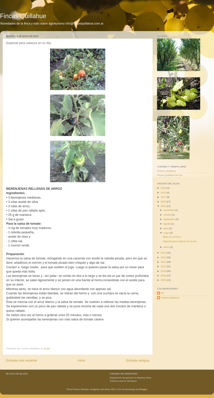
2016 (164, 201)
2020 (164, 188)
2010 (164, 271)
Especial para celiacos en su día (179, 241)
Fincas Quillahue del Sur (169, 175)
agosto (167, 223)
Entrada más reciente (21, 360)
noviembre (169, 210)
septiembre (169, 219)
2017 (164, 197)
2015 (164, 206)
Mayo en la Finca (172, 237)
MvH (113, 389)
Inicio (81, 360)
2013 (164, 257)
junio (166, 228)
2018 (164, 192)
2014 (164, 252)
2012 (164, 262)
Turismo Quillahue (166, 171)
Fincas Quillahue (23, 16)
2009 (164, 275)
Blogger (143, 389)
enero (166, 247)
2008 (164, 280)
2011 (164, 266)
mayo (166, 233)
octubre (167, 214)
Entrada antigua (137, 360)
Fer (162, 293)
